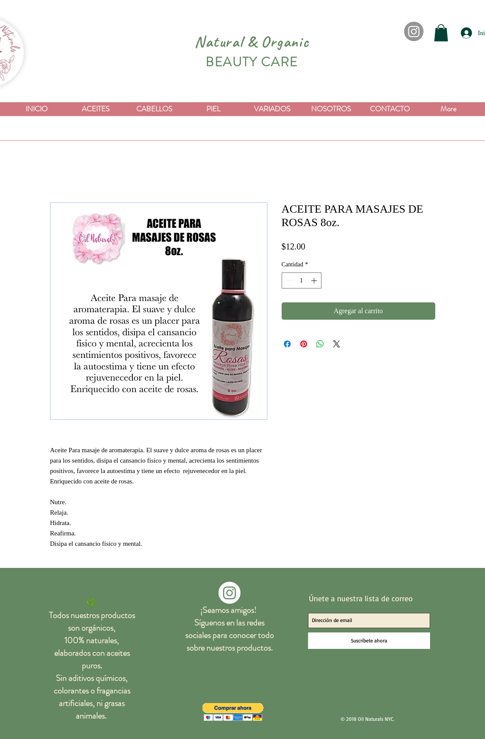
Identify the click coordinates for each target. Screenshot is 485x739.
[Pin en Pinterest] (304, 344)
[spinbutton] (301, 280)
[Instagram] (414, 31)
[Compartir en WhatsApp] (320, 344)
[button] (441, 32)
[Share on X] (336, 344)
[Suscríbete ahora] (369, 640)
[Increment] (314, 280)
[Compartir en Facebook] (287, 344)
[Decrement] (288, 280)
